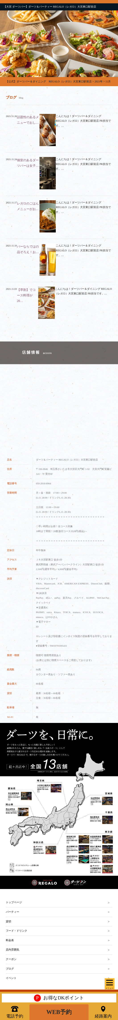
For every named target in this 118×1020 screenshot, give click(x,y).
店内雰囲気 (12, 949)
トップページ (14, 902)
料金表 (10, 940)
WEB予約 (59, 1012)
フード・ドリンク (16, 930)
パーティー (12, 911)
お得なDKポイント (59, 998)
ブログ (10, 968)
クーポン (11, 959)
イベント (11, 978)
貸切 (8, 921)
